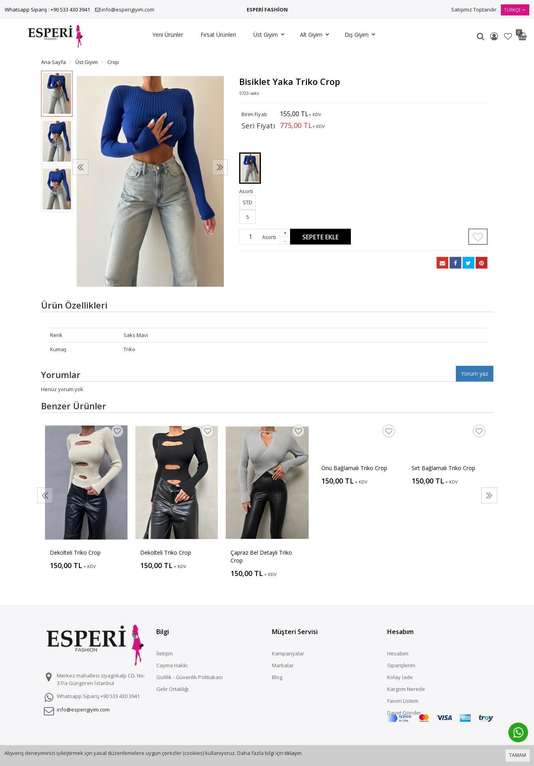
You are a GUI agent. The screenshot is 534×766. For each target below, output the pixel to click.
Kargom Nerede (406, 689)
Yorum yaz (474, 373)
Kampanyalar (288, 653)
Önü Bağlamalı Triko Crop (354, 468)
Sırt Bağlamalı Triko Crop (443, 468)
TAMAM (517, 755)
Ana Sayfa (53, 62)
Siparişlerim (401, 665)
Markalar (283, 665)
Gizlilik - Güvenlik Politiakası (189, 677)
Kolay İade (400, 677)
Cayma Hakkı (171, 665)
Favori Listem (402, 700)
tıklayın (293, 753)
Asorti (269, 237)
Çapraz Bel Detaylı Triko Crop (261, 556)
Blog (277, 677)
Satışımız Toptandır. (474, 9)
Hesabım (397, 653)
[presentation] (80, 167)
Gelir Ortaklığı (172, 689)
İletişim (164, 653)
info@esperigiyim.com (127, 9)
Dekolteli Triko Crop (75, 552)
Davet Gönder (404, 712)
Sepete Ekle (320, 237)
